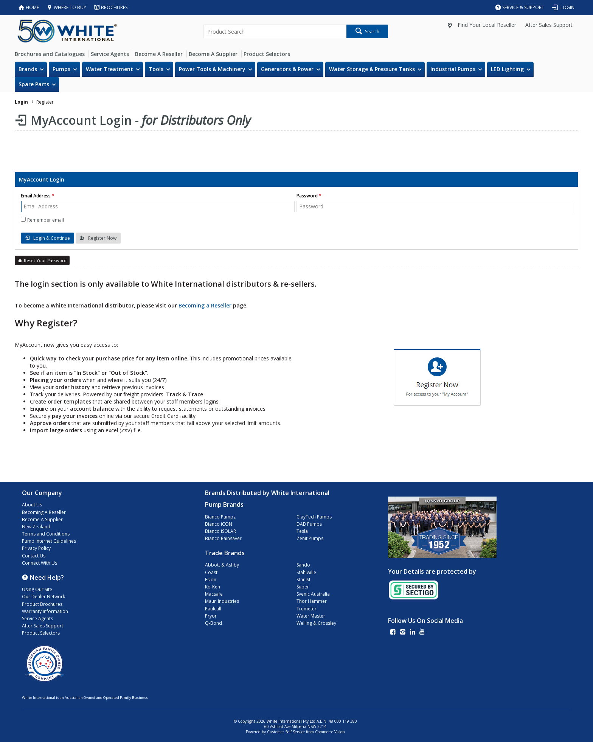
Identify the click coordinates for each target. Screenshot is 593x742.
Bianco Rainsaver (223, 538)
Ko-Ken (212, 587)
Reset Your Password (45, 260)
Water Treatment (109, 69)
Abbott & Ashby (222, 565)
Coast (211, 572)
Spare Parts (34, 84)
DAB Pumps (309, 524)
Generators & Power (287, 69)
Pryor (211, 616)
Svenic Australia (313, 594)
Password (307, 195)
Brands (28, 69)
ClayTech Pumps (314, 517)
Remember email (45, 220)
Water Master (310, 616)
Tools (156, 69)
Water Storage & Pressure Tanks (372, 69)
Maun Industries (222, 601)
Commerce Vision (330, 731)
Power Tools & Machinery (212, 69)
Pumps (61, 69)
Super (302, 587)
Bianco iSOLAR (220, 531)
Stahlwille (306, 572)
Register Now (102, 238)
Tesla (302, 531)
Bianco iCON (218, 524)
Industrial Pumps (452, 69)
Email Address (36, 195)
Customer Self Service (286, 731)
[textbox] (274, 31)
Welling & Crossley (316, 623)
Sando (303, 565)
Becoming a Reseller (205, 305)
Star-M (303, 579)
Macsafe (214, 594)
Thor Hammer (311, 601)
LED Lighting (507, 69)
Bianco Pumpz (220, 517)
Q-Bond (213, 623)
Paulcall (213, 608)
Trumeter (306, 608)
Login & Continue (51, 238)
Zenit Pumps (309, 538)
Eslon (210, 579)
